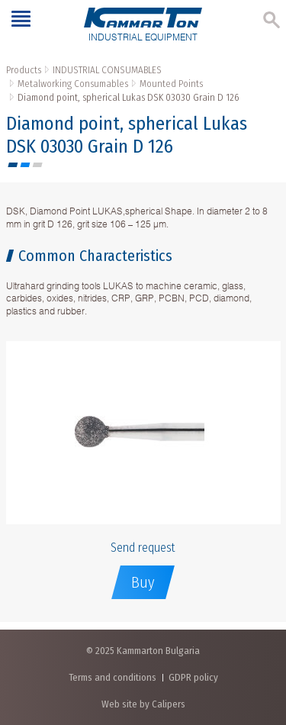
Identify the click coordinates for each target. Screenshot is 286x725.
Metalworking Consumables (73, 83)
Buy (143, 582)
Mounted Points (171, 83)
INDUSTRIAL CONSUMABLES (107, 70)
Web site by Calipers (143, 704)
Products (23, 70)
